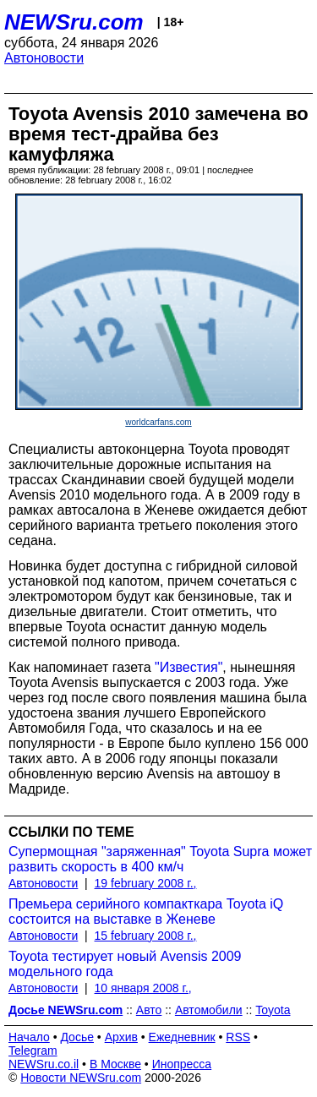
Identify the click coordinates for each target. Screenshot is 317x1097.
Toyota (272, 1010)
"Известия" (188, 667)
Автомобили (209, 1010)
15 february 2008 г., (146, 935)
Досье (77, 1037)
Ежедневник (182, 1037)
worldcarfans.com (158, 422)
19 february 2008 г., (146, 883)
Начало (29, 1037)
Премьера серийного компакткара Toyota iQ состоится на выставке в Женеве (145, 911)
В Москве (115, 1064)
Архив (121, 1037)
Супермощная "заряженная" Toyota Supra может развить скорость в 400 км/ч (160, 859)
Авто (149, 1010)
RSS (238, 1037)
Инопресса (182, 1064)
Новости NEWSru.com (80, 1077)
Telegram (32, 1050)
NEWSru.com (74, 22)
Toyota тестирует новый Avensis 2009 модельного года (124, 964)
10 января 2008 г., (143, 988)
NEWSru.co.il (43, 1064)
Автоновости (44, 58)
